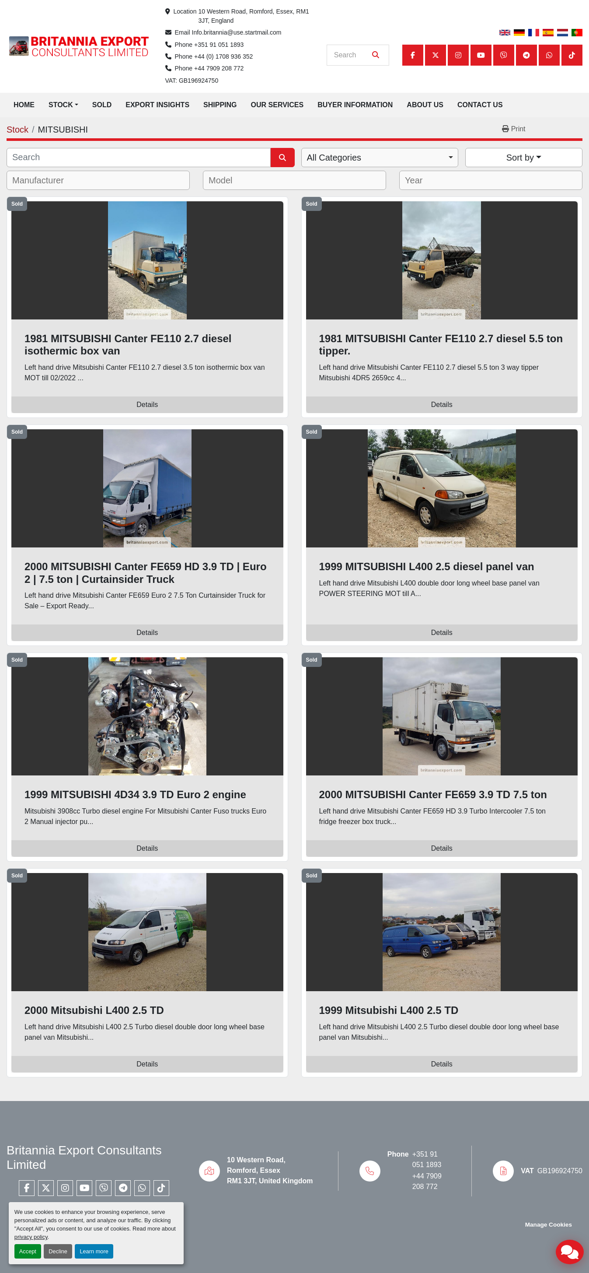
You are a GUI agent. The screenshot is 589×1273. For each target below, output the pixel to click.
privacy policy (31, 1237)
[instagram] (458, 55)
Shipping (220, 105)
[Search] (351, 55)
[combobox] (379, 157)
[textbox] (44, 180)
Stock (61, 105)
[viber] (503, 55)
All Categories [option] (334, 157)
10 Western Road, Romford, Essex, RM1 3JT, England (254, 16)
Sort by (520, 157)
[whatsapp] (549, 55)
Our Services (277, 105)
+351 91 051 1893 (219, 44)
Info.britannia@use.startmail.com (237, 32)
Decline (58, 1251)
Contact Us (480, 105)
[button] (63, 105)
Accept (27, 1251)
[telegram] (526, 55)
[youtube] (481, 55)
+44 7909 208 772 (219, 68)
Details (147, 404)
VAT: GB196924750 (192, 80)
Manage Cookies (548, 1224)
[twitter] (435, 55)
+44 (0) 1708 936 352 (223, 56)
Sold (102, 105)
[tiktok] (571, 55)
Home (24, 105)
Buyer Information (355, 105)
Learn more (94, 1251)
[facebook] (412, 55)
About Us (425, 105)
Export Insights (157, 105)
